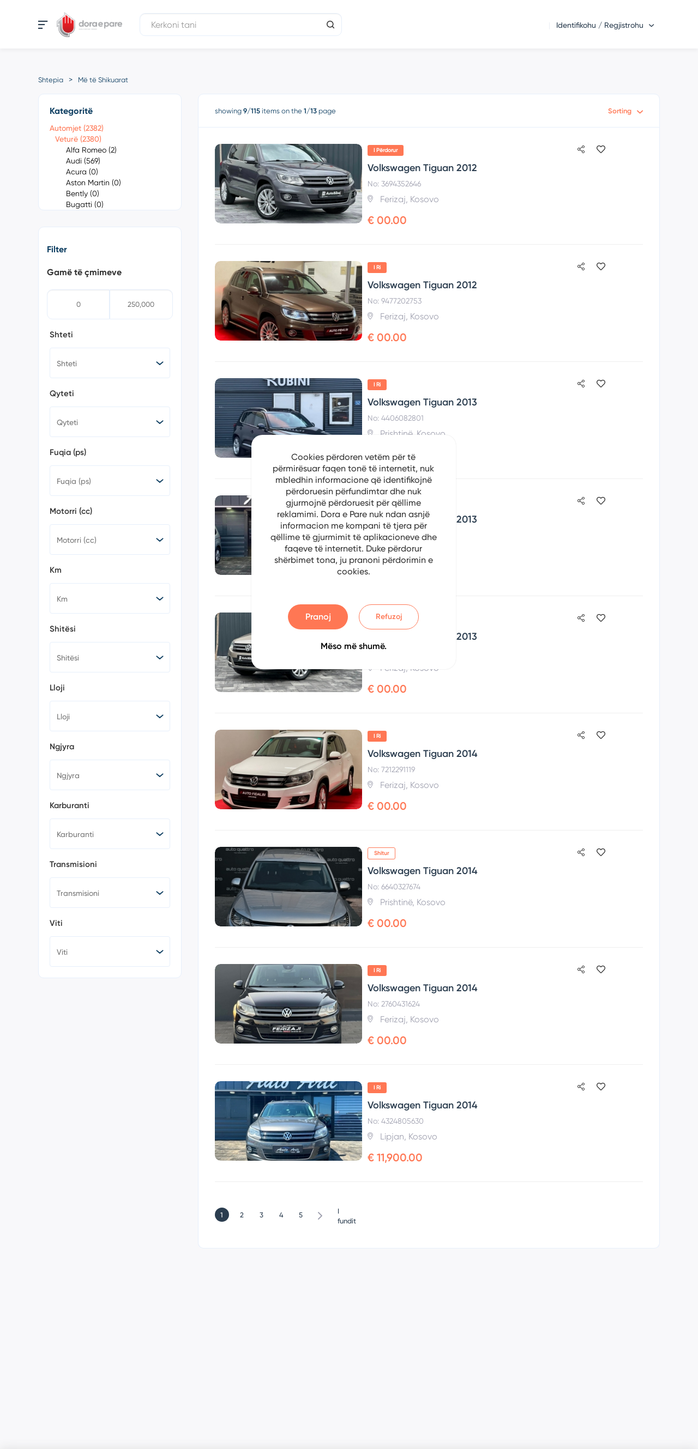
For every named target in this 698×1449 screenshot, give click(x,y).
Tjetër (320, 1215)
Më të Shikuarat (103, 80)
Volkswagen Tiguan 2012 (422, 168)
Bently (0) (82, 193)
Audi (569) (83, 160)
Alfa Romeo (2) (91, 149)
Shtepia (50, 80)
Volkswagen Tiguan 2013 (422, 402)
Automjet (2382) (77, 128)
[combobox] (110, 363)
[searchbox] (112, 363)
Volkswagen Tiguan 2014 (422, 754)
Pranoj (318, 616)
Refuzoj (389, 616)
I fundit (342, 1212)
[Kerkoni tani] (241, 24)
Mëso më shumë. (354, 646)
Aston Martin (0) (93, 182)
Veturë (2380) (78, 139)
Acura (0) (82, 171)
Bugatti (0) (85, 204)
